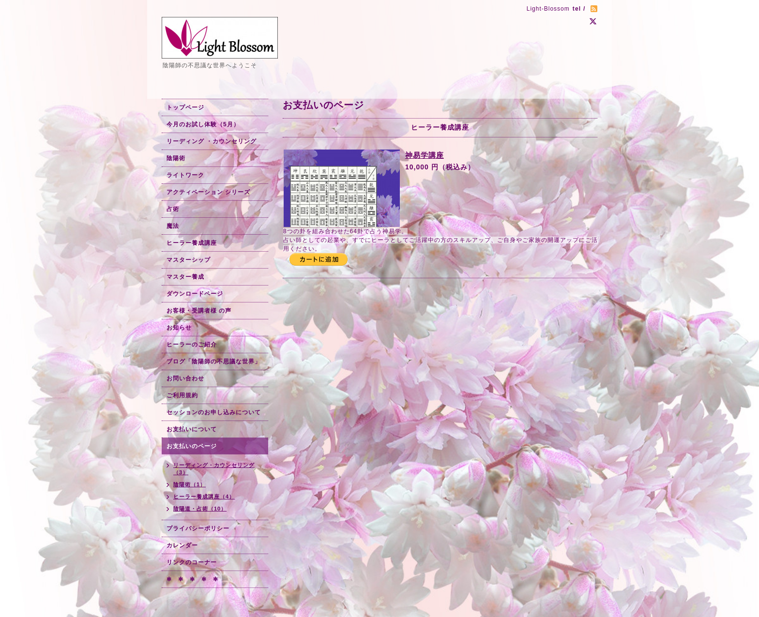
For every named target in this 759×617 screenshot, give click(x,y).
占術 (173, 209)
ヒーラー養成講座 (192, 243)
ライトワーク (185, 175)
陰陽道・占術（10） (200, 509)
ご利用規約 (182, 395)
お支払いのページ (192, 446)
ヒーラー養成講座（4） (204, 496)
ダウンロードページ (195, 293)
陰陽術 (176, 158)
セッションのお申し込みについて (214, 412)
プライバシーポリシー (198, 528)
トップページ (185, 107)
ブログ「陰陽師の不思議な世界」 (214, 361)
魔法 (173, 226)
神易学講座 (424, 155)
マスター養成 (185, 276)
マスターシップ (189, 259)
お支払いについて (192, 429)
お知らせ (179, 327)
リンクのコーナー (192, 562)
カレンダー (182, 545)
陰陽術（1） (189, 484)
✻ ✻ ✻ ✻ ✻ (192, 579)
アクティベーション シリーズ (208, 192)
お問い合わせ (185, 378)
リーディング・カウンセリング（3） (214, 468)
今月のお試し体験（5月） (203, 124)
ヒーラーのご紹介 (192, 344)
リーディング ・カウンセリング (212, 141)
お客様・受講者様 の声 (199, 310)
